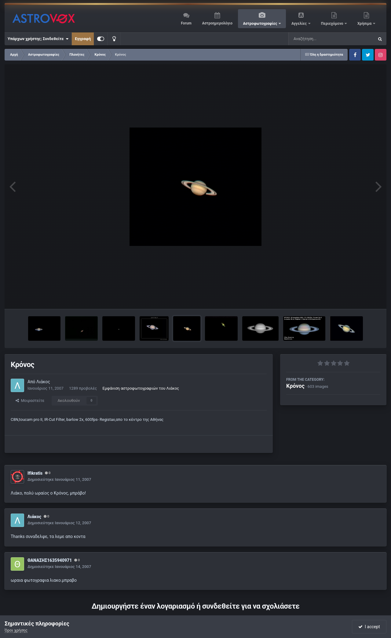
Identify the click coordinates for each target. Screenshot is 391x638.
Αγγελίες (299, 23)
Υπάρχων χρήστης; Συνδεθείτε (38, 38)
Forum (186, 23)
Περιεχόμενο (332, 23)
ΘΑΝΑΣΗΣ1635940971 (49, 560)
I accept (369, 626)
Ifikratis (34, 473)
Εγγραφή (83, 38)
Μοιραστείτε (30, 400)
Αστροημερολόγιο (217, 23)
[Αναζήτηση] (319, 38)
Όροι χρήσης (16, 630)
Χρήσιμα (364, 23)
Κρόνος (295, 386)
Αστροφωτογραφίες (260, 23)
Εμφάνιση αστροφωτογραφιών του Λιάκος (141, 388)
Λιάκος (43, 381)
